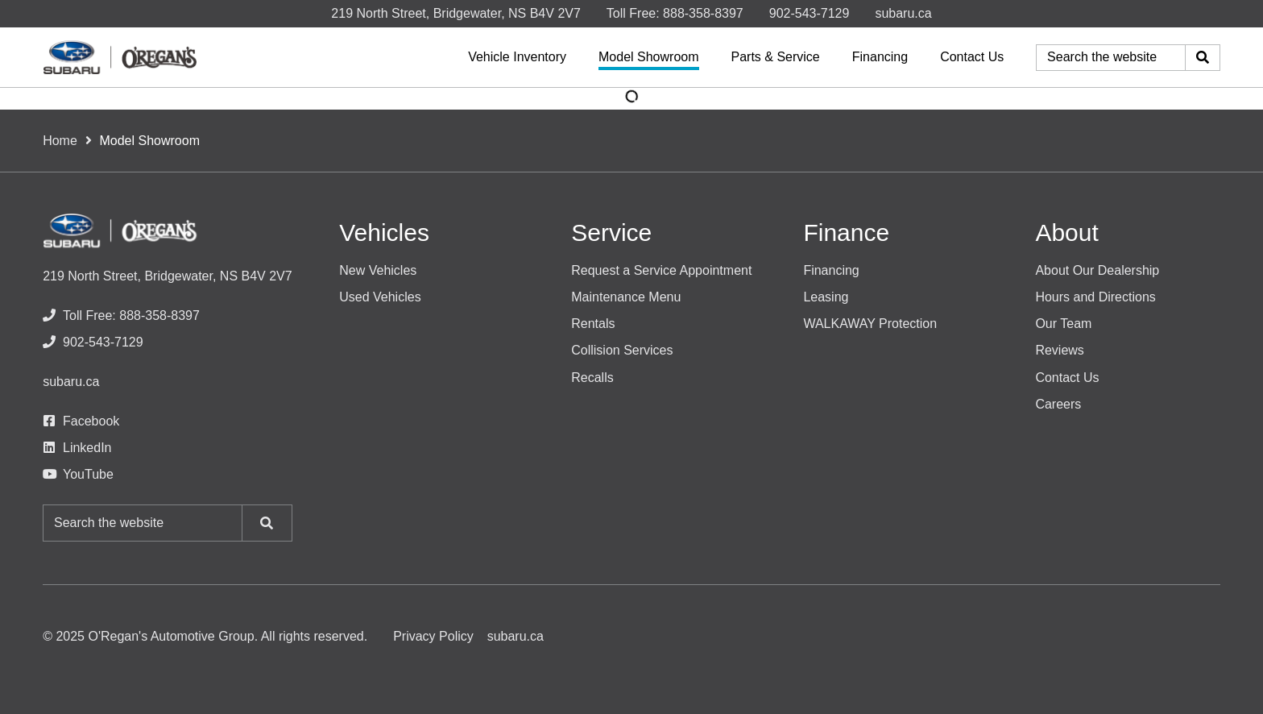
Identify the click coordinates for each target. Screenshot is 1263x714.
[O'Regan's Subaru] (120, 57)
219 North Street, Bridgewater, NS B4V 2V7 (456, 13)
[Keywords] (1111, 57)
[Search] (1202, 57)
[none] (675, 13)
